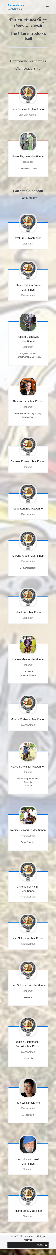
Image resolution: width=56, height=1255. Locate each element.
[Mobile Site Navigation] (47, 7)
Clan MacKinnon (15, 5)
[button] (40, 1245)
